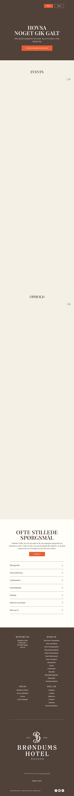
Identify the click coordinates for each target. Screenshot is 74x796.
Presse (22, 696)
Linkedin (51, 693)
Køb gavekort (51, 662)
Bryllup (51, 665)
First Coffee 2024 (44, 773)
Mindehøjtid (48, 675)
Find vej (22, 647)
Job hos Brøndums (22, 693)
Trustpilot (52, 699)
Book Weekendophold (51, 650)
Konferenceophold (51, 681)
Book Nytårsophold (51, 656)
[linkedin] (62, 790)
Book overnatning (51, 644)
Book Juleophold (51, 659)
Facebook (51, 702)
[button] (48, 6)
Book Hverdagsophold (51, 647)
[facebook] (56, 790)
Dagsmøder (51, 678)
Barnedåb (52, 672)
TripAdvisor (51, 696)
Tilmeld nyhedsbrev (51, 706)
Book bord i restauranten (51, 640)
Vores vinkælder (22, 699)
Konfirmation (52, 669)
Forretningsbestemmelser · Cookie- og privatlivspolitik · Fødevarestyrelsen (25, 790)
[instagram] (59, 790)
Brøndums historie (22, 690)
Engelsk (39, 781)
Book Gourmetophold (51, 653)
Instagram (51, 690)
